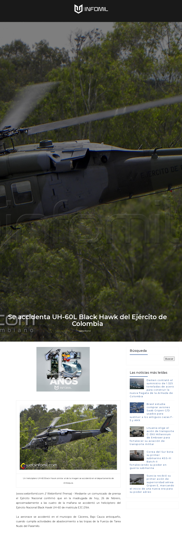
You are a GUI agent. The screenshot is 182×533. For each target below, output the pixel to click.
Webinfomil (85, 330)
